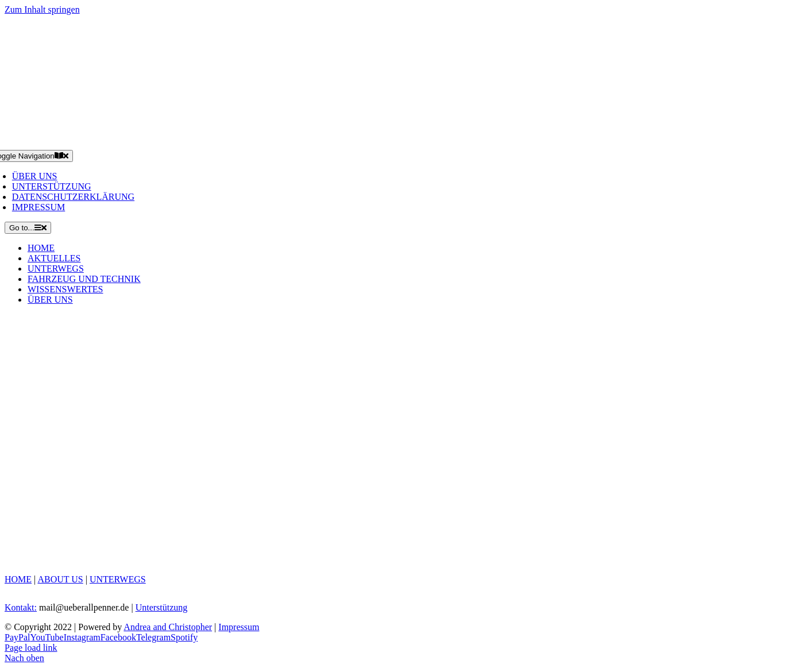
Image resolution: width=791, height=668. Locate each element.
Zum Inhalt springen (42, 9)
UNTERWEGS (118, 579)
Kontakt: (21, 607)
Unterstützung (162, 607)
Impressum (238, 627)
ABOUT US (60, 579)
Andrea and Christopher (168, 627)
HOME (18, 579)
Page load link (31, 647)
